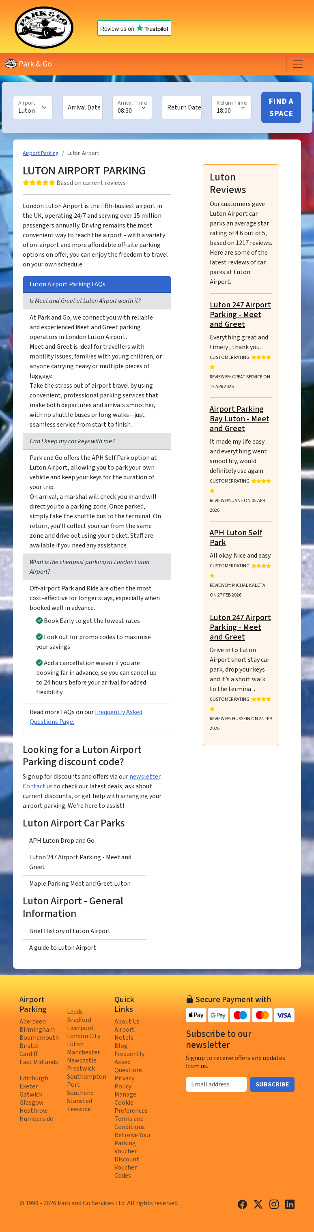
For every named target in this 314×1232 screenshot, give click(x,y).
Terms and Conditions (129, 1123)
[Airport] (33, 107)
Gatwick (30, 1094)
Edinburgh (33, 1078)
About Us (127, 1021)
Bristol (29, 1046)
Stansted (79, 1101)
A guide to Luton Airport (62, 947)
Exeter (28, 1086)
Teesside (79, 1109)
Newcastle (82, 1060)
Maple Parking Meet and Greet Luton (80, 883)
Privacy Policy (124, 1082)
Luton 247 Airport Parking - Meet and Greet (80, 862)
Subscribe (272, 1084)
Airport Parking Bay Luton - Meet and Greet (239, 419)
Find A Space (281, 107)
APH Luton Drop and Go (62, 840)
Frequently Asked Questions (129, 1062)
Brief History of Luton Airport (70, 931)
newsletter (144, 776)
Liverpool (80, 1028)
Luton (75, 1044)
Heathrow (33, 1111)
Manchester (83, 1052)
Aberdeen (32, 1021)
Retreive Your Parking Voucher (132, 1143)
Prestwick (81, 1069)
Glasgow (31, 1103)
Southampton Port (86, 1081)
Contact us (38, 786)
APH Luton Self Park (236, 537)
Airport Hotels (124, 1034)
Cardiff (28, 1054)
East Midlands (38, 1062)
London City (83, 1036)
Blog (121, 1046)
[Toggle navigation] (297, 64)
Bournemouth (39, 1038)
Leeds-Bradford (79, 1016)
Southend (80, 1093)
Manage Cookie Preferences (131, 1102)
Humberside (36, 1119)
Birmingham (37, 1030)
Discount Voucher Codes (126, 1167)
